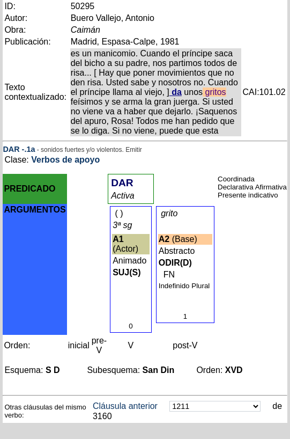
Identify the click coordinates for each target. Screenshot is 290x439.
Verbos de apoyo (65, 159)
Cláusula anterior (125, 406)
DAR (11, 149)
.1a (29, 149)
